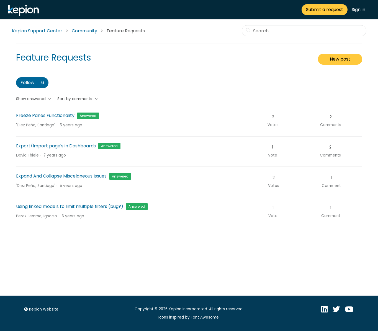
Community (84, 31)
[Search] (304, 30)
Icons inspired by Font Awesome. (189, 317)
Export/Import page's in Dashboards (56, 146)
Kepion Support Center (37, 31)
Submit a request (324, 9)
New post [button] (340, 59)
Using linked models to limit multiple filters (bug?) (69, 206)
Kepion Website (40, 309)
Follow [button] (27, 82)
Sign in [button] (358, 9)
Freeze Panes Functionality (45, 115)
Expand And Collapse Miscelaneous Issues (61, 176)
